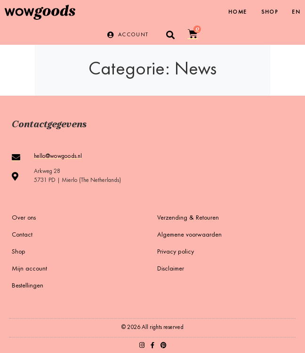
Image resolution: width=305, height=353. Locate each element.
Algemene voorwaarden (189, 235)
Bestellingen (27, 286)
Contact (22, 235)
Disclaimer (170, 269)
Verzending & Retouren (188, 218)
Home (237, 12)
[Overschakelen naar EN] (296, 12)
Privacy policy (175, 252)
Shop (269, 12)
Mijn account (29, 269)
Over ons (24, 218)
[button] (170, 34)
